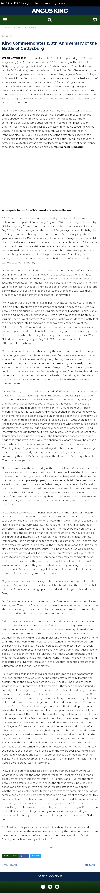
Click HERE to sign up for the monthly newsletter (39, 3)
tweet (35, 856)
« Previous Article (10, 865)
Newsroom (8, 27)
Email (14, 856)
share (24, 856)
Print (6, 856)
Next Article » (91, 865)
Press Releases (27, 27)
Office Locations (50, 876)
